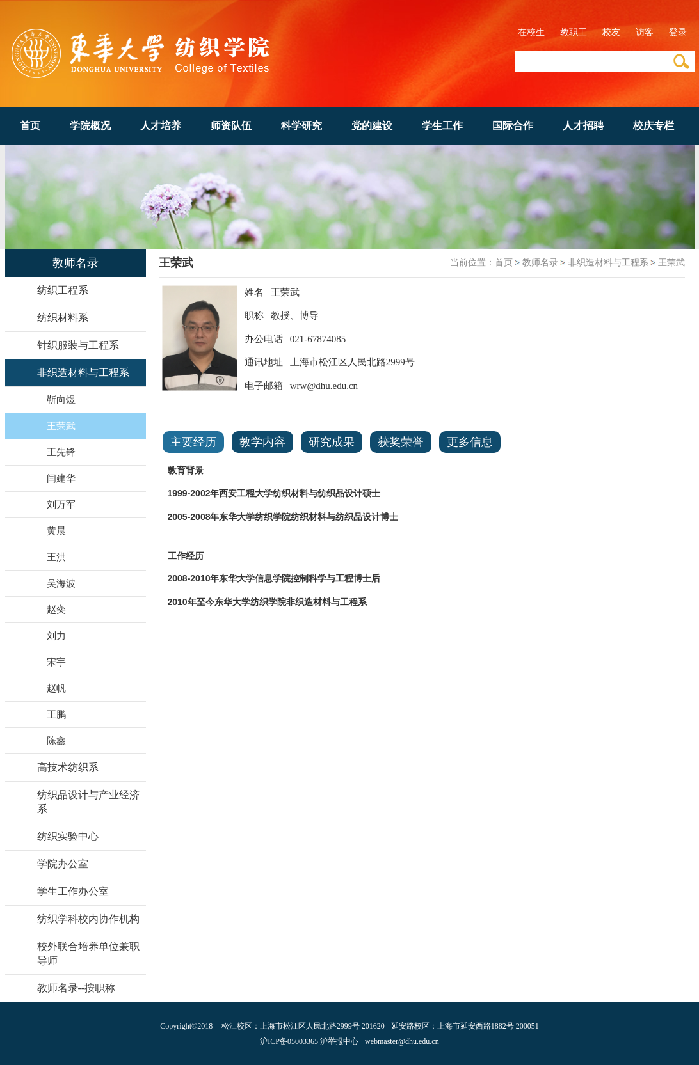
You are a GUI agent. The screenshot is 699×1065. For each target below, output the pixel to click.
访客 (645, 32)
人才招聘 (583, 125)
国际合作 (512, 125)
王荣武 (671, 262)
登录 (678, 32)
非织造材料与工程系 (608, 262)
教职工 (573, 32)
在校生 (531, 32)
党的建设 (371, 125)
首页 (30, 125)
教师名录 (540, 262)
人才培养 (160, 125)
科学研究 (301, 125)
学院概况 (90, 125)
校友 (611, 32)
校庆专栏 (653, 125)
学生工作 (442, 125)
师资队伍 (231, 125)
